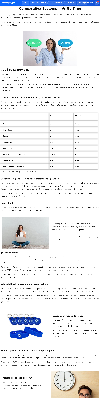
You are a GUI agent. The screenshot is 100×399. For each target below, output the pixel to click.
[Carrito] (97, 3)
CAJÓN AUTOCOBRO (56, 3)
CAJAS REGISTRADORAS (38, 3)
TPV (25, 3)
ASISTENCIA (82, 3)
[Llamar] (88, 3)
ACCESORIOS (70, 3)
